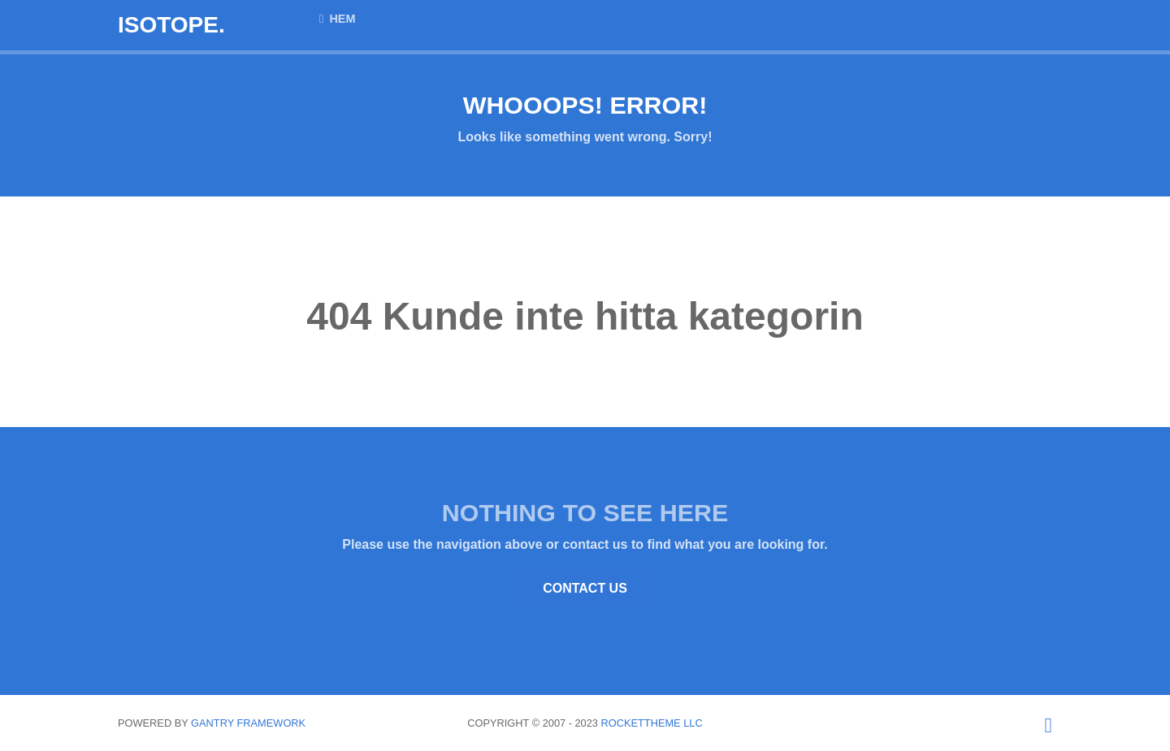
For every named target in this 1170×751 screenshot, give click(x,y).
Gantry (248, 723)
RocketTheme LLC (652, 723)
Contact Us (585, 588)
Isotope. (171, 24)
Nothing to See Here (585, 512)
